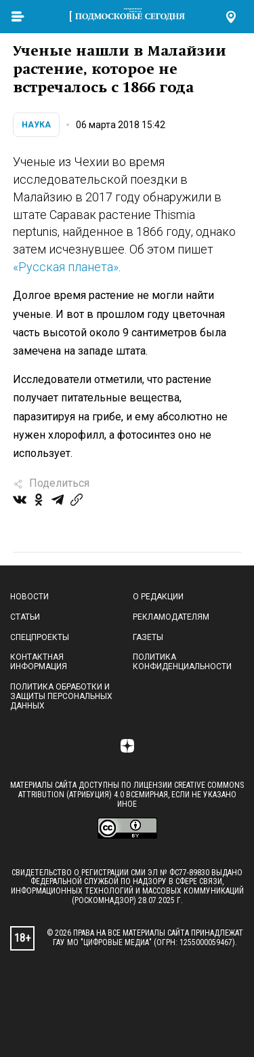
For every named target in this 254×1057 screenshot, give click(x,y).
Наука (36, 124)
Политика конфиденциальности (182, 661)
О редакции (158, 596)
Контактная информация (38, 661)
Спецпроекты (39, 637)
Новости (29, 596)
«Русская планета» (66, 267)
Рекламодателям (171, 617)
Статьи (25, 617)
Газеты (148, 637)
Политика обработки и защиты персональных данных (61, 696)
